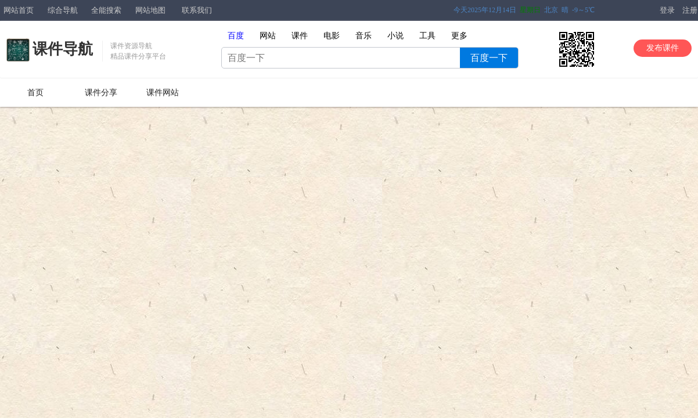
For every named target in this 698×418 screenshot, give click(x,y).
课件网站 (162, 92)
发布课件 (662, 48)
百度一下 (489, 58)
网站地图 (150, 10)
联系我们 (197, 10)
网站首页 (18, 10)
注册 (689, 10)
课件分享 (101, 92)
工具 (427, 35)
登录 (667, 10)
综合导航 (63, 10)
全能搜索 (106, 10)
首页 (35, 92)
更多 (459, 35)
